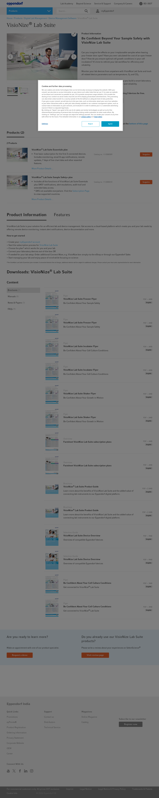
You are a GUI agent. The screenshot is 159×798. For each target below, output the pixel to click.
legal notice (98, 117)
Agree (110, 124)
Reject (90, 124)
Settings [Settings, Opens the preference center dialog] (45, 124)
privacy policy (86, 117)
